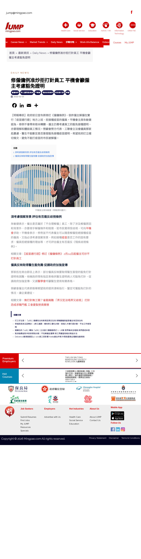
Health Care (75, 415)
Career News (19, 41)
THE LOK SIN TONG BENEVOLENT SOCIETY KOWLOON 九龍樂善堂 (42, 357)
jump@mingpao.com (18, 12)
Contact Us (95, 418)
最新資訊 (23, 50)
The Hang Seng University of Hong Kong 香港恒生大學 (78, 379)
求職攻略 (71, 41)
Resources (26, 425)
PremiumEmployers (9, 358)
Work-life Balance (89, 41)
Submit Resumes (28, 415)
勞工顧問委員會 (27, 90)
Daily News (56, 41)
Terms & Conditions (130, 436)
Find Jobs (25, 418)
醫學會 (42, 279)
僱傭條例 (15, 90)
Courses (117, 41)
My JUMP (129, 41)
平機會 (37, 90)
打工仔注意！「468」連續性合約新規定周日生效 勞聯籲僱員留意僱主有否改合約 (49, 318)
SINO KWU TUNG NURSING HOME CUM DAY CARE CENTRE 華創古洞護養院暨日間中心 (79, 357)
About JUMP (95, 415)
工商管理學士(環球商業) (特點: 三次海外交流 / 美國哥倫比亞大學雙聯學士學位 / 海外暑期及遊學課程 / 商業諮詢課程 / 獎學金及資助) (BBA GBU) (46, 373)
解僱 (67, 90)
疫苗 (64, 235)
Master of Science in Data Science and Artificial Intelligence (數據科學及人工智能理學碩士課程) (79, 372)
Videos (106, 41)
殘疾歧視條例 (47, 90)
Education (74, 421)
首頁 (12, 50)
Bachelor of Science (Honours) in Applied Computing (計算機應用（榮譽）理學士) (113, 371)
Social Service (76, 418)
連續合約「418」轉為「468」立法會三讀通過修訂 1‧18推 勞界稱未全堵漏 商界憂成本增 (52, 328)
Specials (25, 428)
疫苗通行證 (59, 90)
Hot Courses (7, 373)
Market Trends (39, 41)
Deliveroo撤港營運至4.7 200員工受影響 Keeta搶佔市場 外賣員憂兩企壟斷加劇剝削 (50, 334)
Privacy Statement (99, 436)
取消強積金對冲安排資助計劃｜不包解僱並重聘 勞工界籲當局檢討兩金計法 (46, 331)
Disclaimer (115, 436)
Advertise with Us (52, 415)
